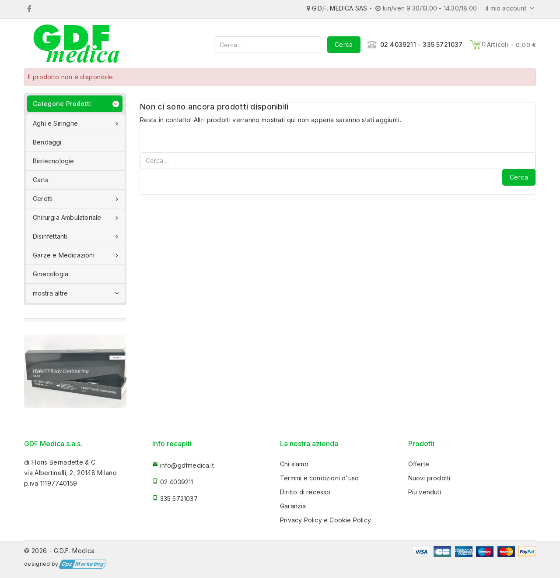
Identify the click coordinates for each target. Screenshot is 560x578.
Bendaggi (47, 142)
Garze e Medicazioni (76, 255)
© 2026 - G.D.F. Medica (59, 550)
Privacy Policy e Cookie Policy (325, 520)
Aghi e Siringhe (76, 123)
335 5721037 (442, 44)
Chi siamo (294, 464)
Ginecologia (50, 274)
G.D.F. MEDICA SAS (339, 8)
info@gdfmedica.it (187, 465)
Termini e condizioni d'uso (319, 478)
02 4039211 (398, 44)
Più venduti (424, 492)
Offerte (418, 464)
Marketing (82, 564)
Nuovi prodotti (429, 478)
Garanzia (293, 506)
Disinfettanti (76, 236)
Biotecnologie (53, 161)
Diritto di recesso (305, 492)
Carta (41, 179)
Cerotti (76, 199)
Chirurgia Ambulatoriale (76, 217)
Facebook (29, 8)
